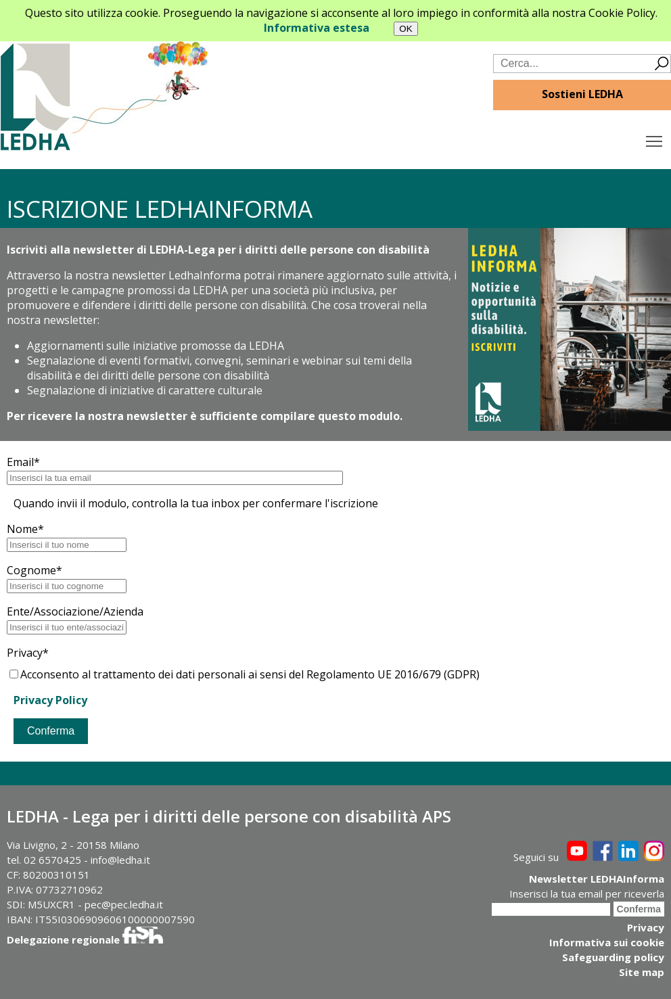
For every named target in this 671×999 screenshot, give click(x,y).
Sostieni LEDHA (582, 94)
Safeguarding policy (613, 957)
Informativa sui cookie (606, 942)
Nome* (25, 528)
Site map (641, 972)
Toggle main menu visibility (655, 138)
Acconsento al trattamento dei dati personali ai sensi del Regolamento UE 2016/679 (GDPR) (244, 674)
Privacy (645, 927)
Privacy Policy (50, 700)
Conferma (50, 731)
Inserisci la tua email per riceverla (586, 893)
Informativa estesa (316, 27)
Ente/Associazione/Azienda (75, 611)
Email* (23, 462)
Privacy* (28, 652)
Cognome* (34, 570)
